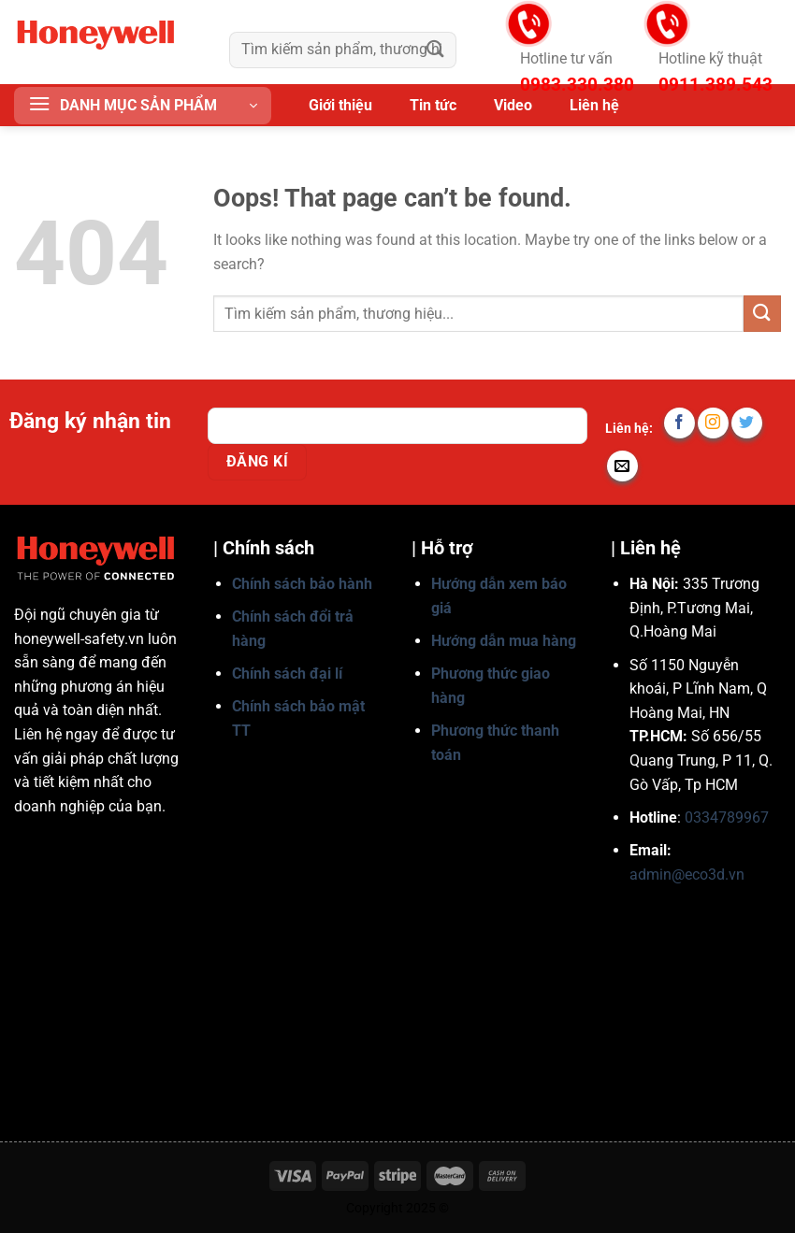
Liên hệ (594, 105)
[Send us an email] (622, 466)
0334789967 (727, 817)
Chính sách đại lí (287, 673)
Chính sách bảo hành (302, 584)
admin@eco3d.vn (686, 874)
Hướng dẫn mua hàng (503, 641)
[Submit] (436, 50)
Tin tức (433, 105)
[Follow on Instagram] (713, 423)
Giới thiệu (340, 105)
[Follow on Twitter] (746, 423)
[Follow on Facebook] (679, 423)
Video (513, 105)
